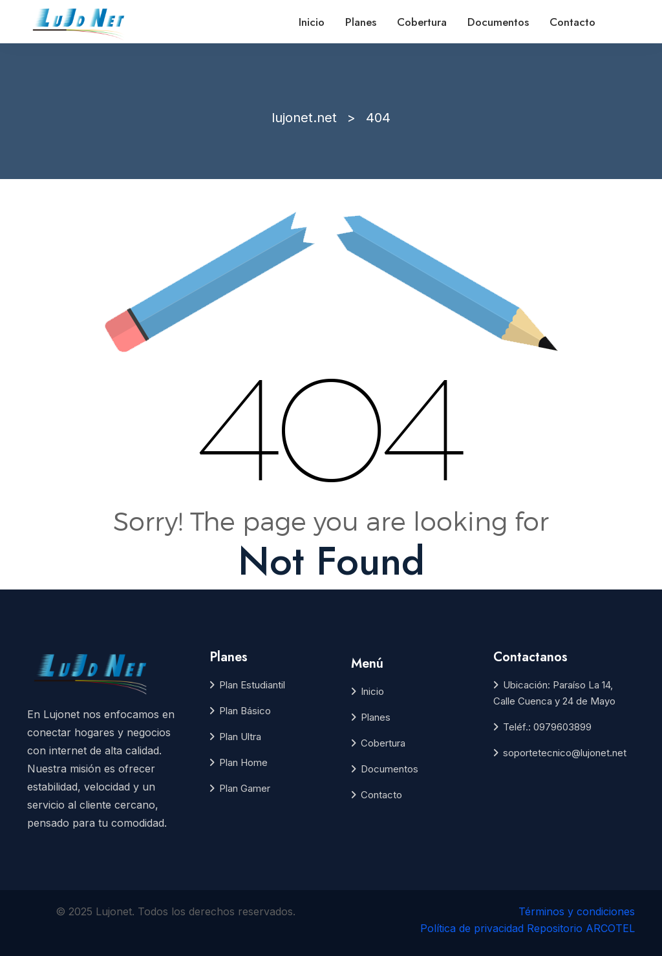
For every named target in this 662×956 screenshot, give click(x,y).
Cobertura (422, 22)
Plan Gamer (244, 788)
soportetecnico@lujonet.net (564, 753)
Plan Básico (245, 711)
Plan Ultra (240, 736)
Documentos (498, 22)
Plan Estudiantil (252, 685)
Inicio (312, 22)
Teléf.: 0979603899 (547, 727)
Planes (360, 22)
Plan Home (243, 762)
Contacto (572, 22)
